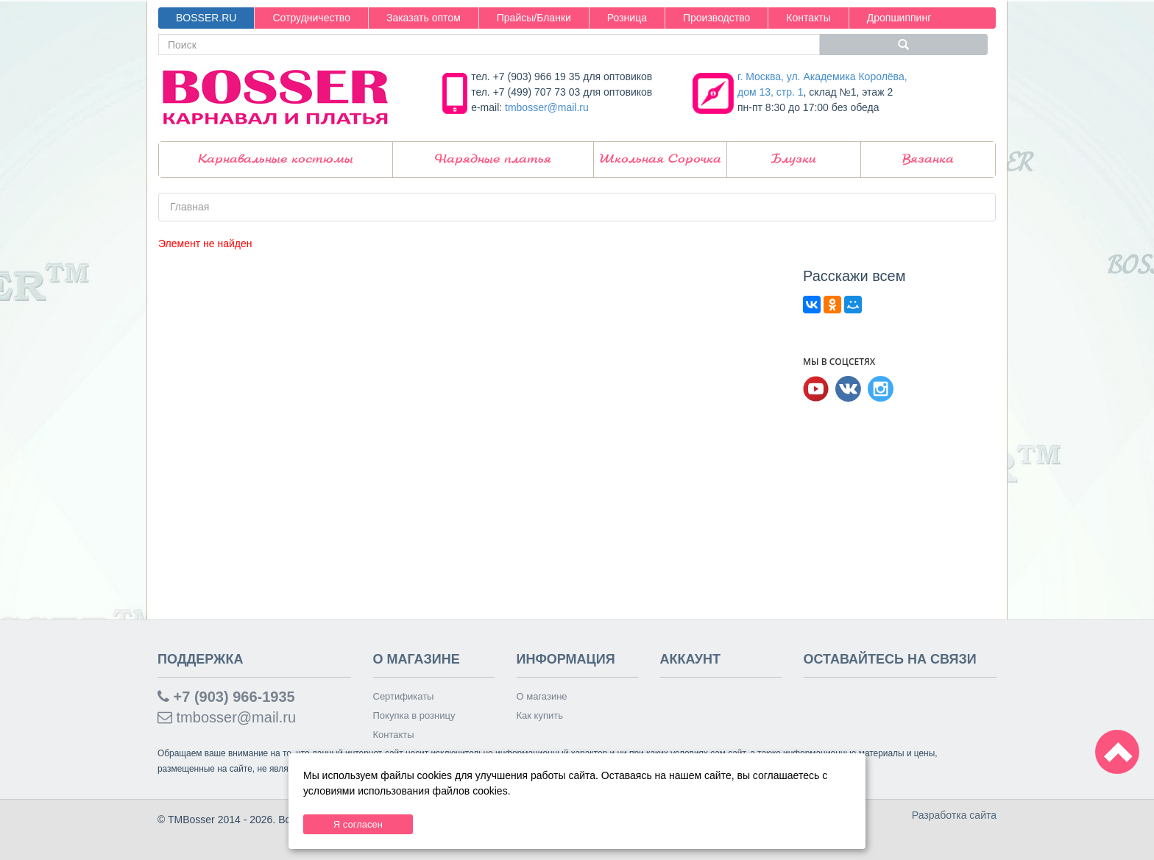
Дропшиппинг (899, 18)
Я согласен (358, 824)
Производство (716, 18)
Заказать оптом (423, 18)
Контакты (808, 18)
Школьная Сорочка (660, 159)
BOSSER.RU (206, 18)
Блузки (793, 159)
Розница (627, 18)
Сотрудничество (311, 18)
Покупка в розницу (414, 715)
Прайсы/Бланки (534, 18)
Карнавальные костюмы (275, 159)
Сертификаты (403, 696)
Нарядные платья (493, 159)
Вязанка (928, 159)
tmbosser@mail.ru (547, 107)
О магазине (542, 696)
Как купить (540, 715)
